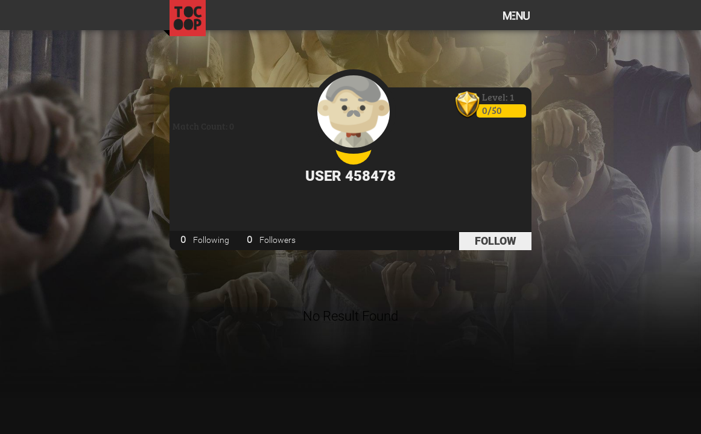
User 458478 (350, 176)
